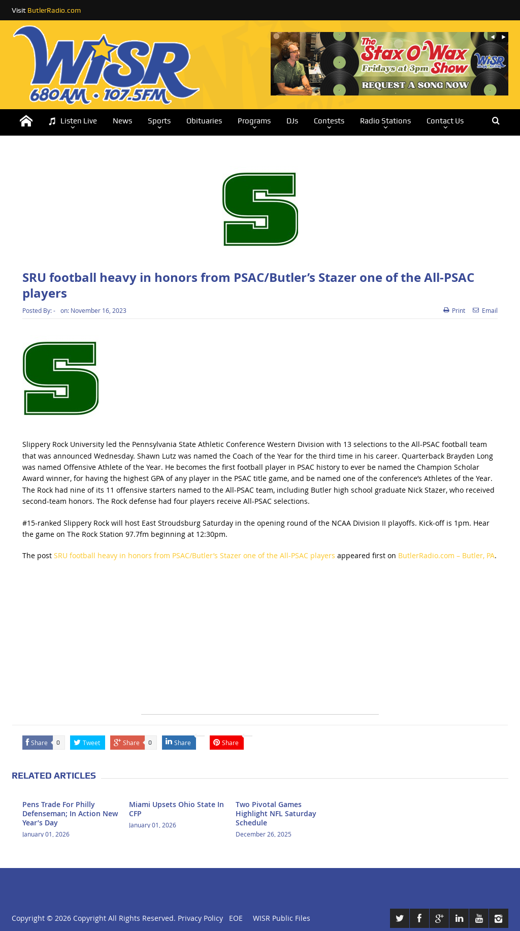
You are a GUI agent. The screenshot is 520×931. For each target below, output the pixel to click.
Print (454, 310)
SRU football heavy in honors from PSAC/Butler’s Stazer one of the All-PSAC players (194, 555)
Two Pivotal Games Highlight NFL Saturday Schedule (276, 813)
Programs (254, 120)
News (122, 120)
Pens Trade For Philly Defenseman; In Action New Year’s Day (70, 813)
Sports (159, 120)
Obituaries (204, 120)
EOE (234, 918)
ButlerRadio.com (54, 10)
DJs (292, 120)
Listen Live (72, 121)
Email (485, 310)
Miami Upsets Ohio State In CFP (176, 808)
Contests (329, 120)
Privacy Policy (200, 918)
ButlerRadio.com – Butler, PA (446, 555)
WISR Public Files (281, 918)
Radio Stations (385, 120)
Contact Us (445, 120)
